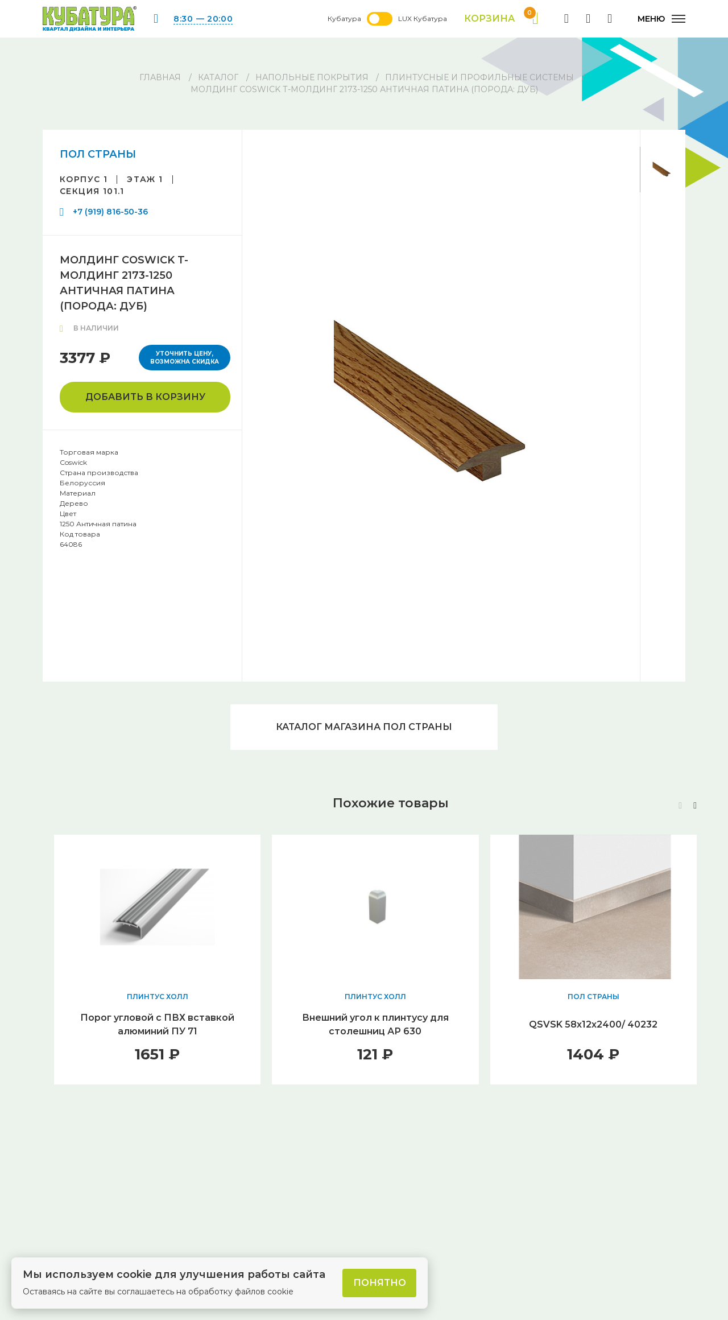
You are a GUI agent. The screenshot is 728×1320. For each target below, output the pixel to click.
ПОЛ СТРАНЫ (98, 154)
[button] (695, 805)
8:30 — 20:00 (203, 19)
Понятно (379, 1282)
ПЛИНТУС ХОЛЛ (157, 996)
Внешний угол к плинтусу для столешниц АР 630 (375, 1024)
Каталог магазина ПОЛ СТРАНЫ (364, 726)
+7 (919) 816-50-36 (110, 212)
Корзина (501, 19)
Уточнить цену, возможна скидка (184, 357)
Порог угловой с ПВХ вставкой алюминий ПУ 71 (157, 1024)
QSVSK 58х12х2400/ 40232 (593, 1024)
